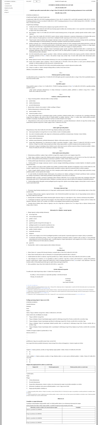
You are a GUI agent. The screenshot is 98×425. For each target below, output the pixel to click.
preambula (7, 3)
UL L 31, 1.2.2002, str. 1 (44, 292)
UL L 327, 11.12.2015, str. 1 (33, 285)
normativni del (8, 5)
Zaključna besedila (8, 8)
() (90, 21)
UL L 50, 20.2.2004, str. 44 (44, 288)
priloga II (6, 12)
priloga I (6, 10)
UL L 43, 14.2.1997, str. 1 (80, 294)
